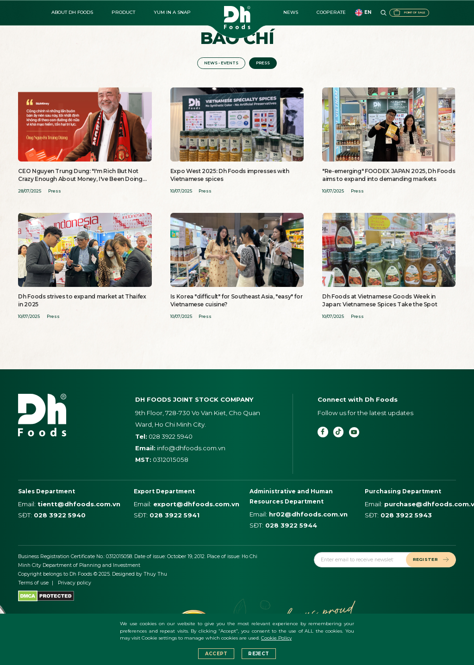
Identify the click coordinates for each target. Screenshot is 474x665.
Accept (216, 654)
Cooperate (331, 12)
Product (123, 12)
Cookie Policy (276, 638)
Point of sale (393, 12)
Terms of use (33, 585)
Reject (258, 654)
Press (266, 64)
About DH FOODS (72, 12)
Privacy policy (74, 585)
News (290, 12)
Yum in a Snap (172, 12)
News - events (218, 64)
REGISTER (427, 562)
